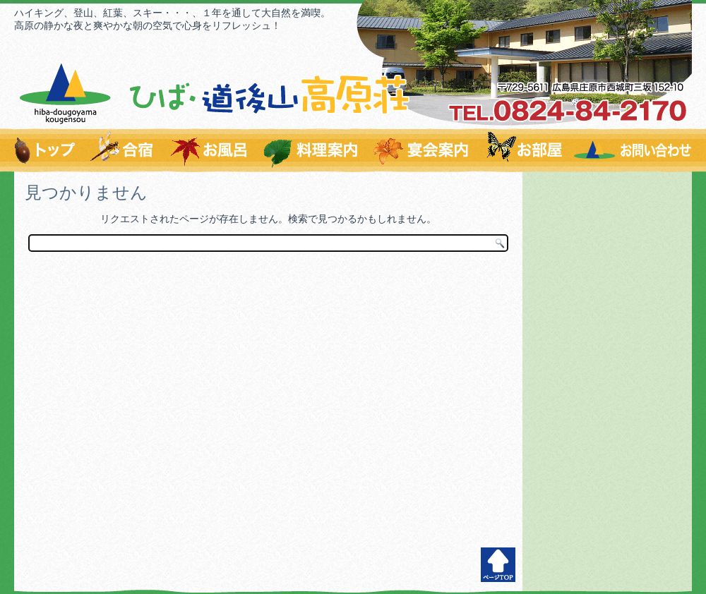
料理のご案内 (312, 150)
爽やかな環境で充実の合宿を (122, 150)
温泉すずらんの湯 (209, 150)
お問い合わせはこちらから (631, 150)
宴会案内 (422, 150)
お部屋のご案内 (523, 150)
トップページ (47, 150)
